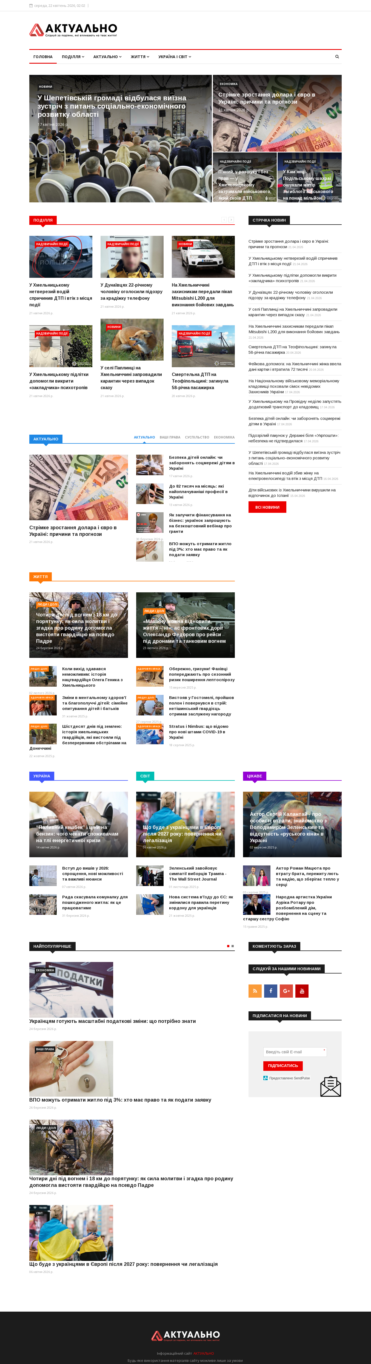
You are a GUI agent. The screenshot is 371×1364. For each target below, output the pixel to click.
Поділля (73, 56)
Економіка (229, 84)
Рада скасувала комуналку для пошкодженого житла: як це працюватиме (95, 902)
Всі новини (267, 507)
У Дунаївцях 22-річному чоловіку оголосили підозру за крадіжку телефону (131, 292)
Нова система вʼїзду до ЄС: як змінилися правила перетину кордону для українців (201, 902)
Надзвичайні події (235, 161)
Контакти (333, 1348)
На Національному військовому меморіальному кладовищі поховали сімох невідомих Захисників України (294, 386)
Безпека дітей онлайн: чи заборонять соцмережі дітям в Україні (202, 463)
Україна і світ (174, 56)
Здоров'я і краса (42, 697)
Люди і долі (47, 604)
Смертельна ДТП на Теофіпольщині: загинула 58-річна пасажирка (200, 381)
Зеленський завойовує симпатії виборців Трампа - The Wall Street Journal (198, 873)
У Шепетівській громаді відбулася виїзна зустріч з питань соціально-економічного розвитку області (112, 106)
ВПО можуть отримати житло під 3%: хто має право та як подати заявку (200, 549)
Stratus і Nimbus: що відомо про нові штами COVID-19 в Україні (199, 732)
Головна (43, 56)
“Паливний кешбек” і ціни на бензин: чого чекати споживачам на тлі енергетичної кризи (77, 834)
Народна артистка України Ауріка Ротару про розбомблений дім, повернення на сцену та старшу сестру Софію (287, 908)
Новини (45, 87)
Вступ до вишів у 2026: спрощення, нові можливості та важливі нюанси (92, 873)
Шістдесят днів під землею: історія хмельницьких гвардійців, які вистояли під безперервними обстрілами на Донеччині (77, 737)
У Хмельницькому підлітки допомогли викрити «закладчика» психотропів (59, 381)
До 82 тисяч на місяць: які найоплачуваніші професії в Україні (198, 491)
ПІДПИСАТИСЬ (283, 1065)
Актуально (107, 56)
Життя (140, 56)
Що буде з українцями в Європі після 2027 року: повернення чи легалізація (182, 834)
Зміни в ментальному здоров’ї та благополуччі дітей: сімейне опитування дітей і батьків (95, 703)
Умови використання (268, 1348)
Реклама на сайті (306, 1348)
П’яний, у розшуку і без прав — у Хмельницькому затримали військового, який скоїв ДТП (244, 184)
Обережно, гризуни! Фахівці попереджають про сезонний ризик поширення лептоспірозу (202, 674)
